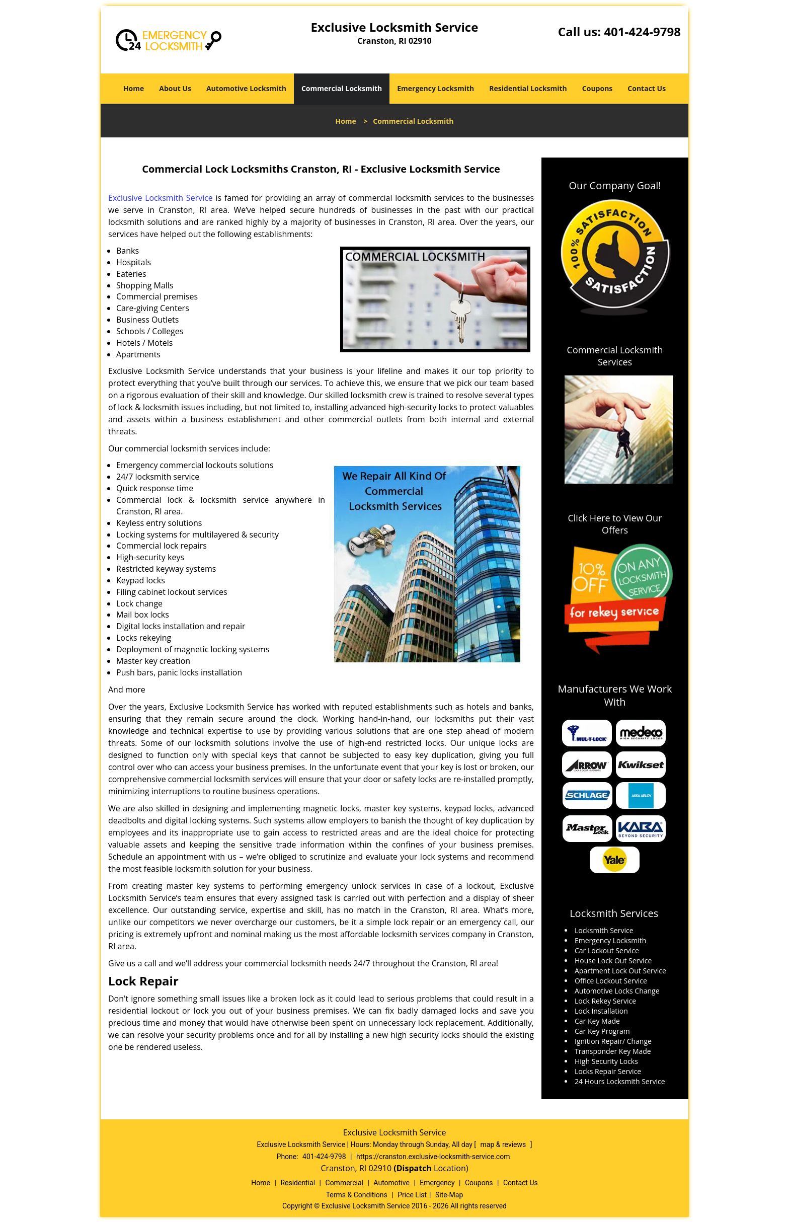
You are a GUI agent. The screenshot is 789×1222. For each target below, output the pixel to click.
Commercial (344, 1183)
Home (133, 88)
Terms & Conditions (356, 1195)
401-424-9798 (642, 31)
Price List (412, 1195)
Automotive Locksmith (246, 88)
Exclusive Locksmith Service (160, 197)
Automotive (391, 1183)
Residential (297, 1183)
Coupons (597, 88)
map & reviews (504, 1144)
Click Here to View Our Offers (615, 524)
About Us (175, 88)
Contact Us (646, 88)
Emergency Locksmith (435, 88)
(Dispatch (413, 1168)
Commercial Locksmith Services (615, 356)
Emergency (437, 1183)
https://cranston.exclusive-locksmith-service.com (433, 1157)
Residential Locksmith (528, 88)
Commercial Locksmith (341, 88)
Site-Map (449, 1195)
